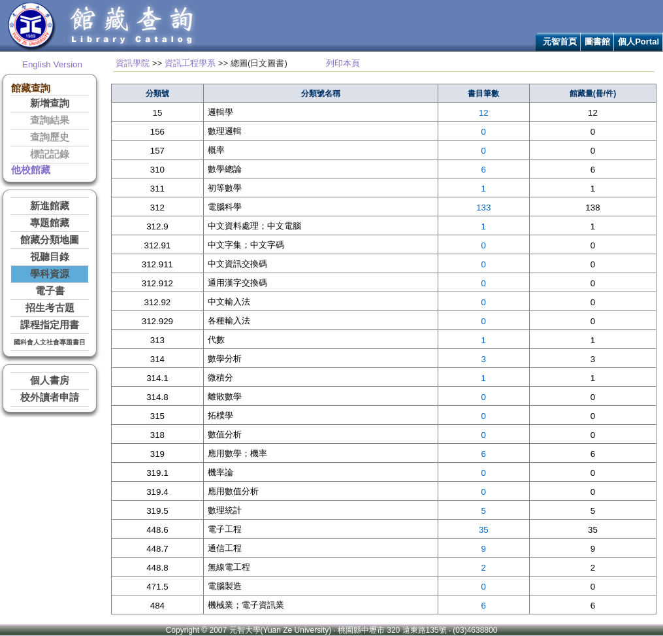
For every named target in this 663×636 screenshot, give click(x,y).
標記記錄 (49, 154)
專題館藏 (49, 223)
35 (484, 530)
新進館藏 (49, 206)
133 (483, 207)
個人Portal (638, 41)
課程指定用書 (49, 325)
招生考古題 (49, 308)
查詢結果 (49, 120)
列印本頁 (343, 63)
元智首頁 (560, 41)
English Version (52, 64)
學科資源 (49, 274)
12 (484, 113)
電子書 (50, 291)
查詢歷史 (49, 137)
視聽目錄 (49, 257)
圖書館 (597, 41)
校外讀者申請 (49, 397)
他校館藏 (30, 170)
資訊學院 (133, 63)
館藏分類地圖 (49, 240)
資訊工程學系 (190, 63)
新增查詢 (49, 103)
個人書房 (49, 380)
